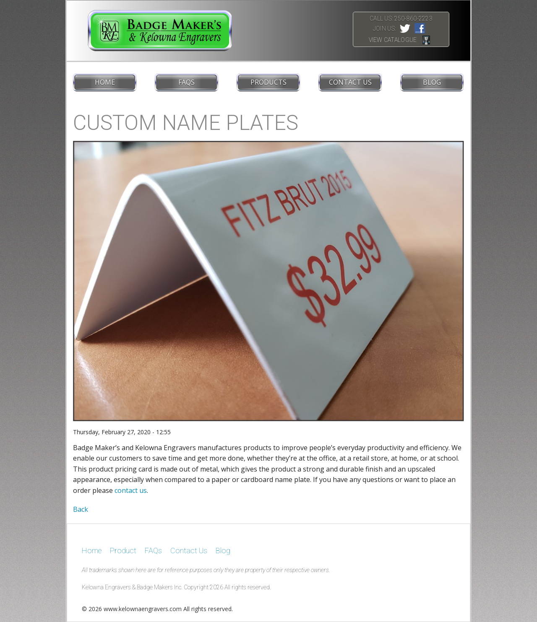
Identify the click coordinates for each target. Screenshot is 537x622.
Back (80, 509)
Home (105, 82)
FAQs (186, 82)
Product (123, 550)
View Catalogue (393, 39)
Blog (432, 82)
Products (268, 82)
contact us (131, 490)
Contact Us (350, 82)
